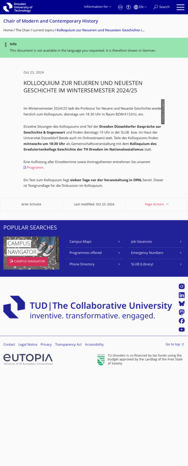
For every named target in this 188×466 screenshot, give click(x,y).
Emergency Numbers (147, 347)
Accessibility (94, 438)
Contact (9, 438)
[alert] (94, 48)
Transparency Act (68, 438)
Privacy (46, 438)
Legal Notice (27, 438)
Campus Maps (80, 335)
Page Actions (154, 298)
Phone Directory (82, 358)
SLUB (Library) (142, 358)
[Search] (161, 7)
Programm (35, 261)
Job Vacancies (141, 335)
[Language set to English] (140, 7)
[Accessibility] (128, 7)
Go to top (173, 438)
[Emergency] (120, 7)
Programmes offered (85, 347)
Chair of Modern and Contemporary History (50, 21)
